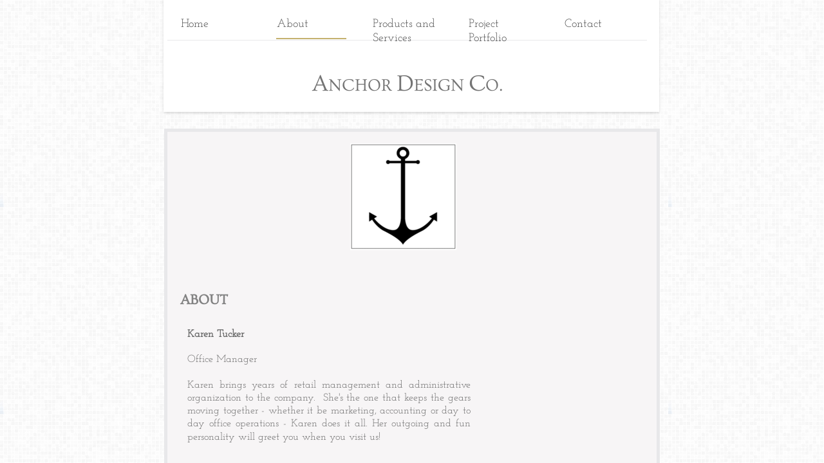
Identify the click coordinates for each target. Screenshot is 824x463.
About (292, 24)
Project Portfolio (488, 31)
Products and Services (404, 31)
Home (195, 24)
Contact (583, 24)
